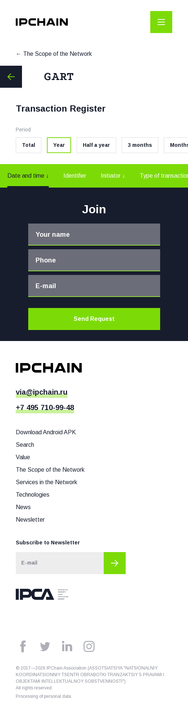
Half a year (96, 145)
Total (28, 145)
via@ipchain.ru (41, 392)
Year (59, 145)
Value (23, 457)
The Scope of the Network (57, 54)
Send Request (94, 319)
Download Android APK (46, 432)
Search (25, 445)
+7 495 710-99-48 (45, 407)
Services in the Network (46, 482)
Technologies (32, 495)
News (23, 507)
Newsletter (30, 519)
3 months (140, 145)
